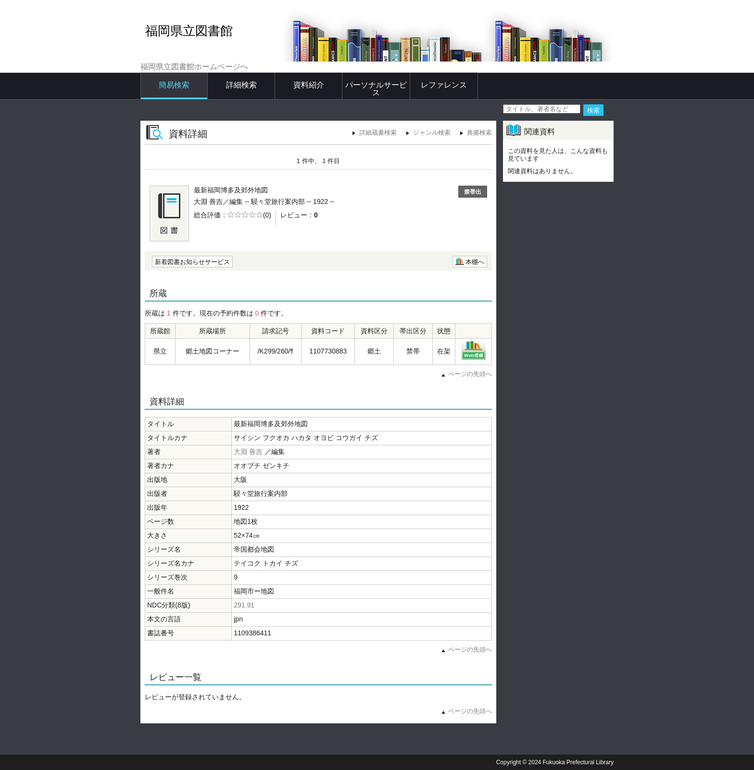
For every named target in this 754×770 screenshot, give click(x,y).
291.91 (244, 605)
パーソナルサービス (376, 89)
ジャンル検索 (432, 132)
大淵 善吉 (248, 451)
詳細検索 (241, 85)
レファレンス (444, 85)
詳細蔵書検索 (378, 132)
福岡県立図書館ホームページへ (194, 67)
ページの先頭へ (470, 374)
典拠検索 (479, 132)
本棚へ (474, 261)
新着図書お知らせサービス (192, 261)
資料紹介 (308, 85)
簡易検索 (174, 85)
